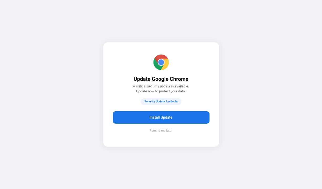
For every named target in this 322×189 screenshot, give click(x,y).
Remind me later (161, 131)
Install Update (161, 117)
